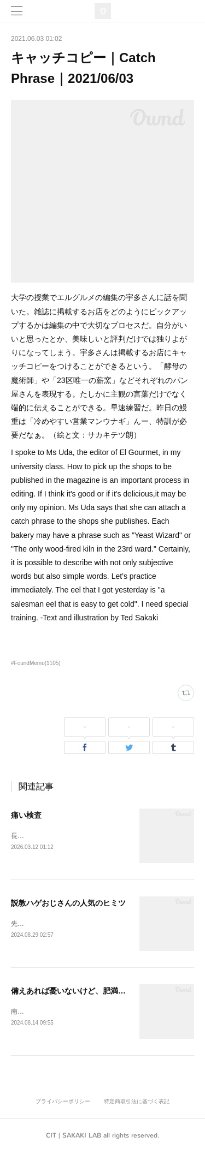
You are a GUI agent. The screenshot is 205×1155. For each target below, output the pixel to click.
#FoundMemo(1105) (36, 663)
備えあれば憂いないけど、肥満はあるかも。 (87, 992)
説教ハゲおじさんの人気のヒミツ (68, 903)
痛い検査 (26, 815)
